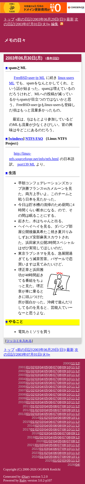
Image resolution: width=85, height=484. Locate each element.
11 (73, 363)
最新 (70, 19)
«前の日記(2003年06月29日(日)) (40, 19)
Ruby (23, 480)
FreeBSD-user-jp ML (29, 78)
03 (37, 367)
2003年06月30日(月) (24, 58)
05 (46, 367)
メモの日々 (15, 40)
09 (64, 367)
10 (68, 367)
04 (42, 367)
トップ (9, 19)
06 (50, 367)
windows (16, 139)
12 (77, 363)
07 (55, 367)
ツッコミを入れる (19, 341)
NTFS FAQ (34, 139)
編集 (54, 24)
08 (59, 367)
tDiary (26, 476)
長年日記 (52, 58)
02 (32, 367)
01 (28, 367)
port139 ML (26, 164)
